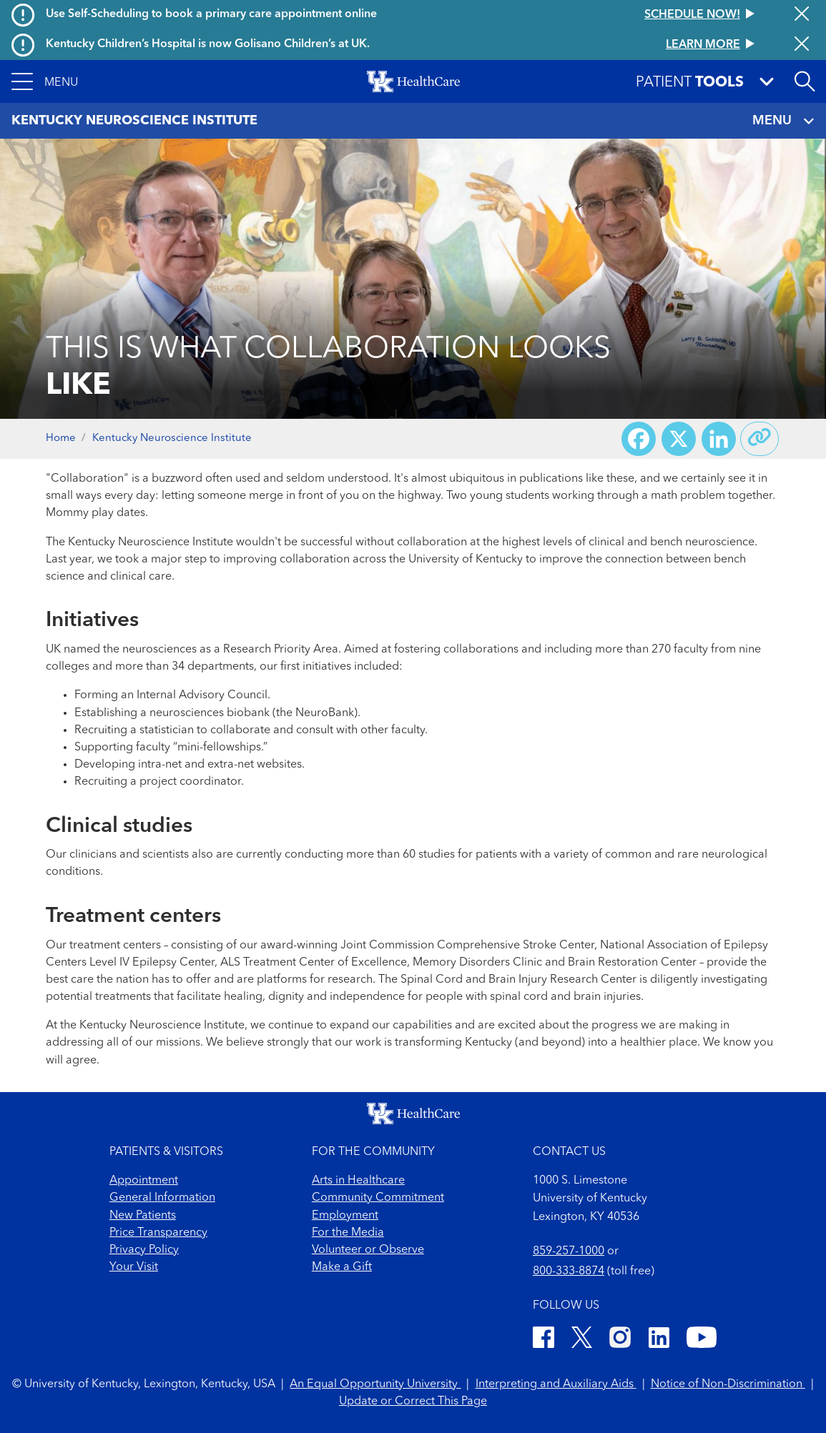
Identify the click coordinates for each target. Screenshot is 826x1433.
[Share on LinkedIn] (719, 439)
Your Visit (133, 1267)
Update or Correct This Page (413, 1401)
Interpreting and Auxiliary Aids (556, 1384)
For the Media (348, 1233)
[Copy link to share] (759, 439)
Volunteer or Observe (368, 1250)
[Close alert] (802, 15)
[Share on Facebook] (639, 439)
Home (61, 438)
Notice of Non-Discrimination (728, 1384)
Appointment (143, 1180)
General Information (162, 1198)
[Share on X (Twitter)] (679, 439)
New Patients (142, 1215)
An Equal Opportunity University (375, 1384)
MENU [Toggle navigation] (783, 121)
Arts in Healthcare (358, 1180)
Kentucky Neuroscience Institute (172, 438)
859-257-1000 (568, 1251)
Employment (345, 1215)
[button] (44, 81)
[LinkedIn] (659, 1340)
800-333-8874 (568, 1271)
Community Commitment (378, 1198)
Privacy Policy (144, 1250)
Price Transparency (158, 1233)
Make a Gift (342, 1267)
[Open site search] (804, 81)
